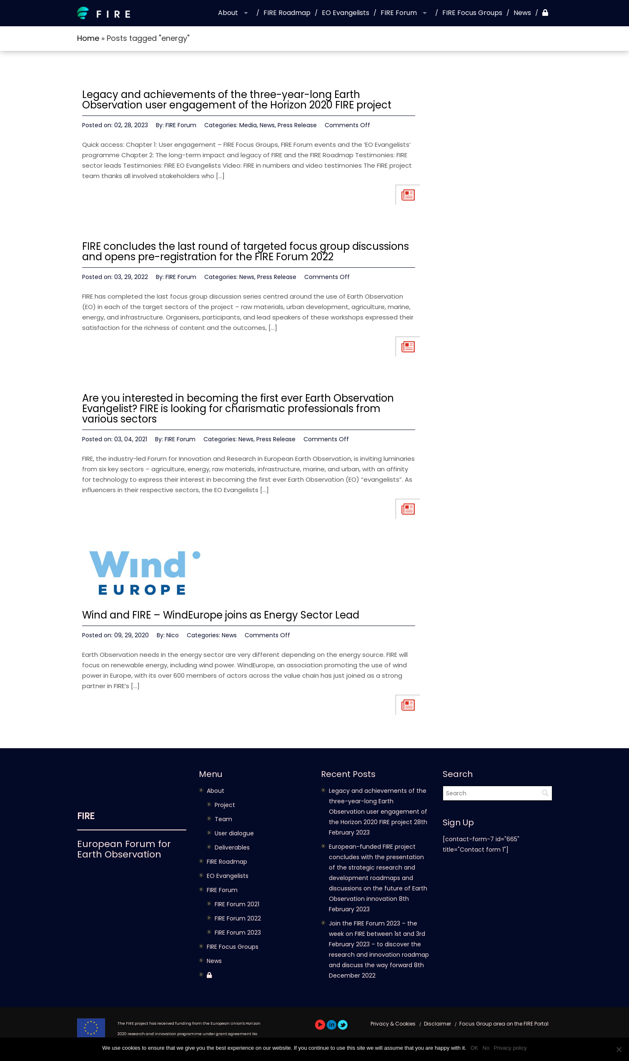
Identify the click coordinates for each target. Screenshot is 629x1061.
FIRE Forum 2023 (238, 932)
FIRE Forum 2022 (238, 918)
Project (225, 805)
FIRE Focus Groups (472, 13)
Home (88, 38)
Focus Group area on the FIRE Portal (504, 1023)
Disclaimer (437, 1023)
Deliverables (232, 847)
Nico (172, 635)
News (522, 13)
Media (248, 125)
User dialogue (234, 833)
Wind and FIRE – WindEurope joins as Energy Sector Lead (220, 615)
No (486, 1048)
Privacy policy (510, 1048)
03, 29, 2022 (131, 277)
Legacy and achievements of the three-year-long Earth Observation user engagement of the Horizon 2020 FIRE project (236, 99)
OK (475, 1048)
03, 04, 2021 (130, 439)
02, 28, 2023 (131, 125)
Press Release (297, 125)
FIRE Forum (399, 13)
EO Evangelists (345, 13)
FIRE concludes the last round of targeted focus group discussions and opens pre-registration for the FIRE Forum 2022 (245, 251)
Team (223, 819)
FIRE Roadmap (287, 13)
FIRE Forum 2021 (237, 904)
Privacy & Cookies (393, 1023)
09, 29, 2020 (131, 635)
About (228, 13)
